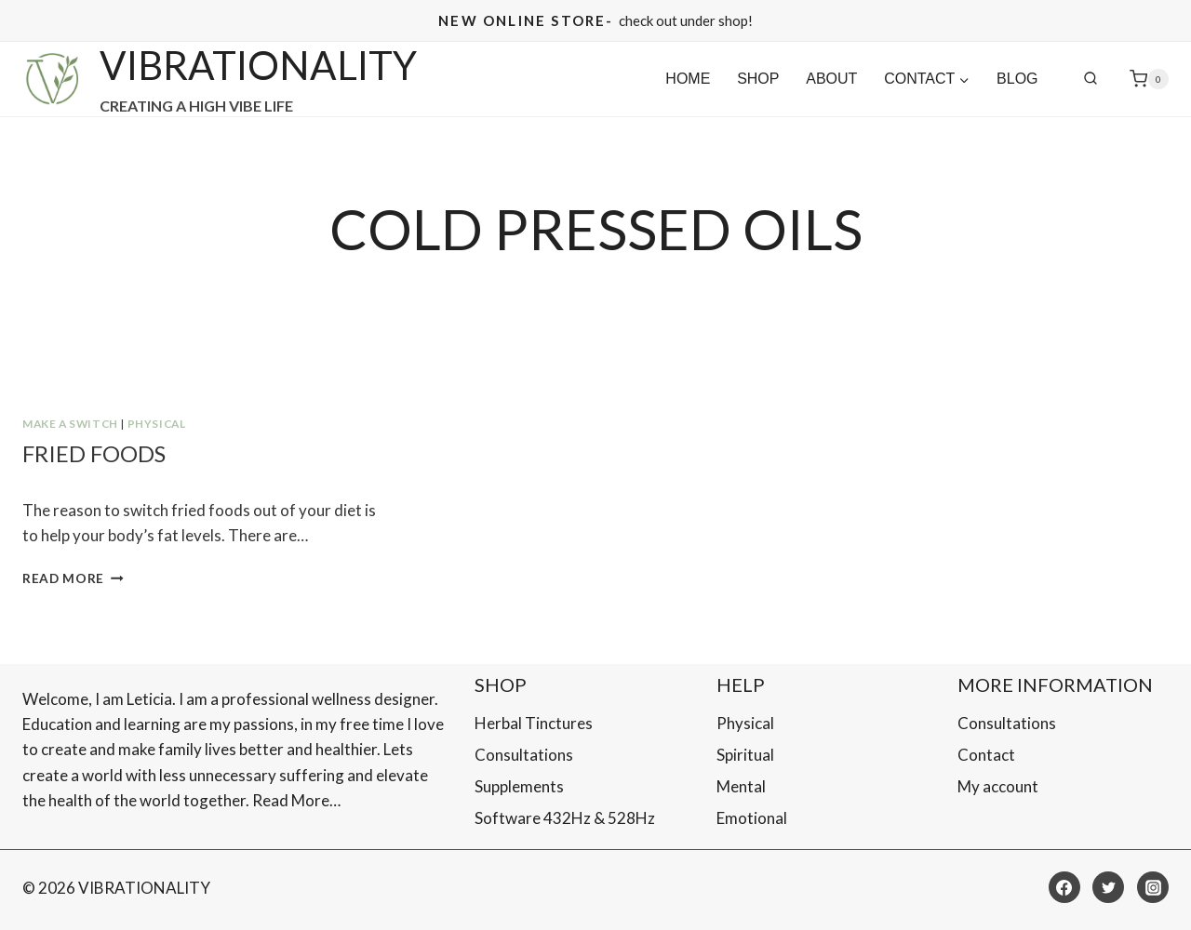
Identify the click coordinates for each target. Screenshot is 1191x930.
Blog (1017, 78)
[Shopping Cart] (1142, 79)
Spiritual (745, 754)
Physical (156, 424)
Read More (73, 578)
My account (997, 786)
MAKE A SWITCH (70, 424)
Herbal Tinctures (534, 723)
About (831, 78)
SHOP (758, 78)
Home (687, 78)
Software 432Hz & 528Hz (565, 818)
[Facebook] (1064, 887)
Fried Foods (94, 453)
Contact (986, 754)
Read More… (296, 800)
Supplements (519, 786)
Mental (741, 786)
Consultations (524, 754)
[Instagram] (1153, 887)
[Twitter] (1108, 887)
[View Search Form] (1090, 79)
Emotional (751, 818)
